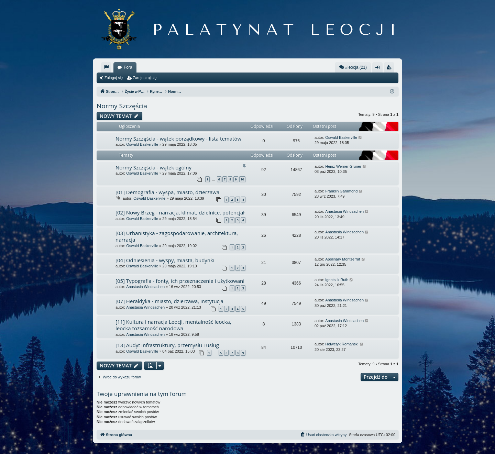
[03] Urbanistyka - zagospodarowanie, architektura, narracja (177, 236)
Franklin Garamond (341, 191)
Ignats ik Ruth (336, 280)
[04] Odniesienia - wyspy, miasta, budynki (165, 260)
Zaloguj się (113, 78)
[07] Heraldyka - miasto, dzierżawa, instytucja (169, 301)
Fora (128, 67)
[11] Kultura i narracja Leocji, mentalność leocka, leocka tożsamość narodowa (173, 325)
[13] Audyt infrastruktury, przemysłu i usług (167, 345)
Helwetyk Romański (342, 344)
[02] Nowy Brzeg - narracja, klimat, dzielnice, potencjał (180, 212)
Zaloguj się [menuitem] (379, 69)
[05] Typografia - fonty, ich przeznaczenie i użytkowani (180, 280)
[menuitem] (106, 67)
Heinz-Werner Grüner (343, 166)
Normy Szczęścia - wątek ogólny (153, 167)
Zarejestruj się (144, 78)
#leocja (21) (353, 67)
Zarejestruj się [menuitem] (390, 69)
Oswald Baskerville (142, 144)
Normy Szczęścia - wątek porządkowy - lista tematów (178, 138)
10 (242, 179)
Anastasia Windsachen (344, 211)
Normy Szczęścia (122, 105)
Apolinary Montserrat (342, 259)
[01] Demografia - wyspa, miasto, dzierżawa (167, 192)
